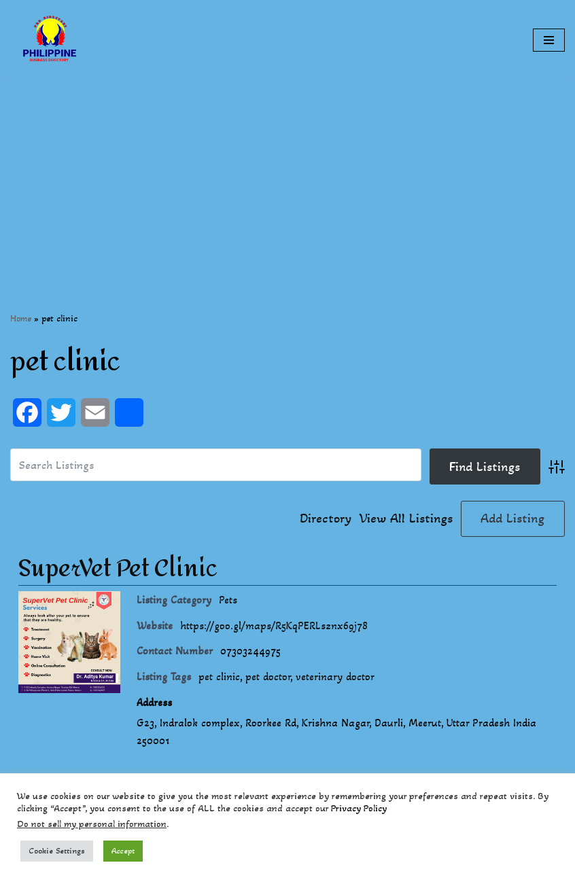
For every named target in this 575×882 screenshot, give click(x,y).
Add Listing (512, 518)
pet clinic (219, 676)
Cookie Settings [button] (57, 850)
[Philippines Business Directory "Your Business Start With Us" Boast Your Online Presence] (51, 40)
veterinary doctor (335, 676)
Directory (325, 518)
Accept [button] (123, 850)
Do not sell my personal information (92, 824)
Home (20, 318)
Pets (228, 599)
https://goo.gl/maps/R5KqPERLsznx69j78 (274, 625)
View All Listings (406, 518)
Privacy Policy (359, 808)
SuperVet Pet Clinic (117, 568)
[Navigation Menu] (549, 40)
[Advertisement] (287, 175)
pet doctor (267, 676)
